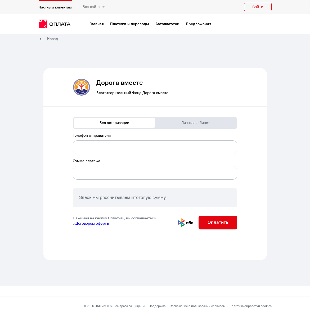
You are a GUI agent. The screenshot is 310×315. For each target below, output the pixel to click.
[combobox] (155, 143)
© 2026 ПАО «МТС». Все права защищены (114, 306)
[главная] (54, 24)
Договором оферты (92, 223)
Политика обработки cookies (251, 306)
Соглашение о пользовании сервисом (197, 306)
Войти (257, 7)
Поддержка (157, 306)
